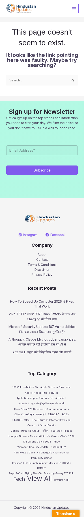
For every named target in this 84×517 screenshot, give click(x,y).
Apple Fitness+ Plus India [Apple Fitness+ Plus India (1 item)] (55, 387)
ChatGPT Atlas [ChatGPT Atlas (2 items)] (58, 414)
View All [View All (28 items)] (39, 478)
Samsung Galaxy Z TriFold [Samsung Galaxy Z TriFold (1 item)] (59, 473)
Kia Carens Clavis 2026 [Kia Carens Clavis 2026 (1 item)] (61, 436)
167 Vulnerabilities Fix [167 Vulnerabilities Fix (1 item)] (25, 387)
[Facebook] (55, 235)
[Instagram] (28, 235)
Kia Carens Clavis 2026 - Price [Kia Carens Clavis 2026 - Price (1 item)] (41, 441)
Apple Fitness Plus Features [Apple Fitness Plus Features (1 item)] (41, 392)
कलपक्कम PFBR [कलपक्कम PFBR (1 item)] (61, 480)
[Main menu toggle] (74, 8)
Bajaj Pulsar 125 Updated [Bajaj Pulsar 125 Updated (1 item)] (28, 409)
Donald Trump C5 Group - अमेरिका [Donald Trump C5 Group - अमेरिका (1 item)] (30, 430)
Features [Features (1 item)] (56, 430)
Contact (42, 259)
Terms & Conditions (42, 265)
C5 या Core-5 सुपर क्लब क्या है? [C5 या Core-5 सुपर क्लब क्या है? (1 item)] (30, 414)
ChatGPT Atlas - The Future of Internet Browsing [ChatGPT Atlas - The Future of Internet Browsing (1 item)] (41, 420)
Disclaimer (42, 269)
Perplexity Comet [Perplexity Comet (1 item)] (41, 458)
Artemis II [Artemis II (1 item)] (60, 398)
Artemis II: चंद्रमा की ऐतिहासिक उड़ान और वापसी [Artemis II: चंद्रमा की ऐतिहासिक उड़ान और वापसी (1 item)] (41, 403)
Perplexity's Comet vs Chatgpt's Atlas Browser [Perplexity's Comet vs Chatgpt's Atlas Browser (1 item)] (41, 452)
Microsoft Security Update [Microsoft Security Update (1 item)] (33, 447)
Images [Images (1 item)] (68, 430)
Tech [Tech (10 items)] (19, 479)
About (42, 254)
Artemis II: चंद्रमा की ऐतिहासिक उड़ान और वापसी (42, 352)
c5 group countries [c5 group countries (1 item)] (57, 409)
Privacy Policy (42, 274)
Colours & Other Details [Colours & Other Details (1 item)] (41, 425)
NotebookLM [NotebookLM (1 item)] (58, 447)
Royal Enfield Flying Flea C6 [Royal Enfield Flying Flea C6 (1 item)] (25, 473)
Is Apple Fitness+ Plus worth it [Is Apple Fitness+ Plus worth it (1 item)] (27, 436)
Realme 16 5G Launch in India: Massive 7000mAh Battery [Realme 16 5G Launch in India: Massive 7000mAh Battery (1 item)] (41, 465)
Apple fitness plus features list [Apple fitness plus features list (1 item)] (35, 398)
